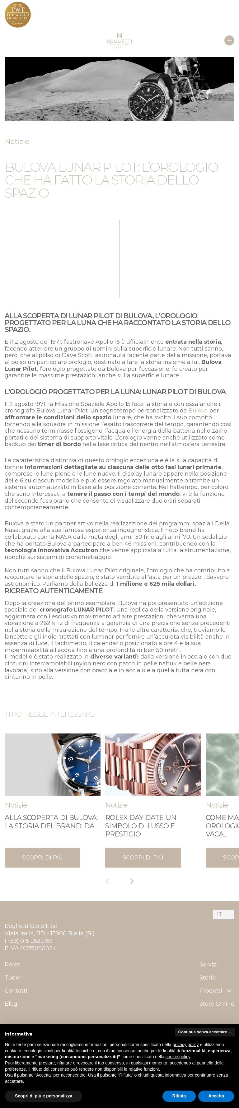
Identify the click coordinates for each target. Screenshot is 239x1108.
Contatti (16, 990)
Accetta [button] (216, 1095)
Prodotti (216, 990)
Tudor (13, 977)
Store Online (216, 1003)
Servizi (208, 964)
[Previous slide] (107, 881)
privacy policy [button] (186, 1044)
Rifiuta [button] (179, 1095)
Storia (207, 977)
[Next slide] (132, 881)
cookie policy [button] (178, 1056)
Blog (11, 1003)
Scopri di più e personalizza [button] (43, 1095)
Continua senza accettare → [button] (205, 1032)
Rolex (12, 964)
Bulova (198, 410)
